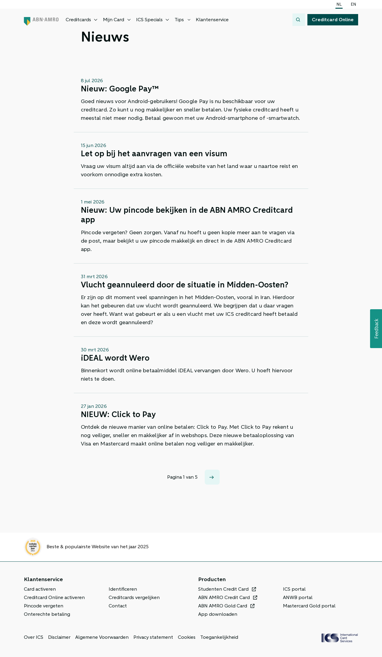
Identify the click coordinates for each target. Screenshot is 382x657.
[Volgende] (212, 477)
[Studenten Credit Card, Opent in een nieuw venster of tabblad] (227, 589)
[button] (376, 328)
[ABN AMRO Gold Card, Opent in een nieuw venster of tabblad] (226, 606)
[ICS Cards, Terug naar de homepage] (340, 638)
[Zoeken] (298, 19)
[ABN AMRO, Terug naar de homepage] (41, 20)
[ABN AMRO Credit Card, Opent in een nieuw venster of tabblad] (228, 597)
